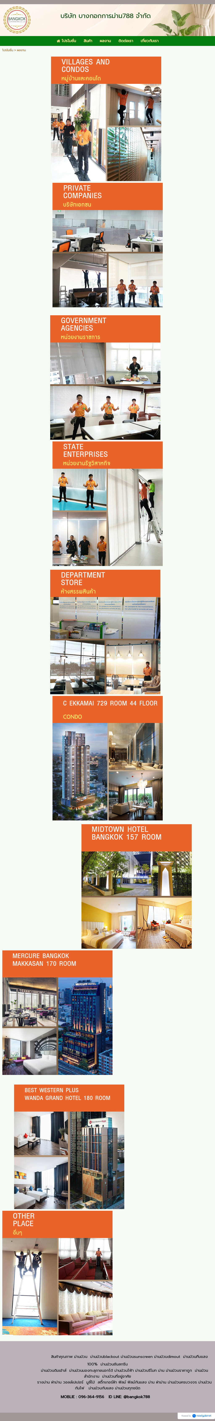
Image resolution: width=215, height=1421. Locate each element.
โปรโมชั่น (7, 50)
